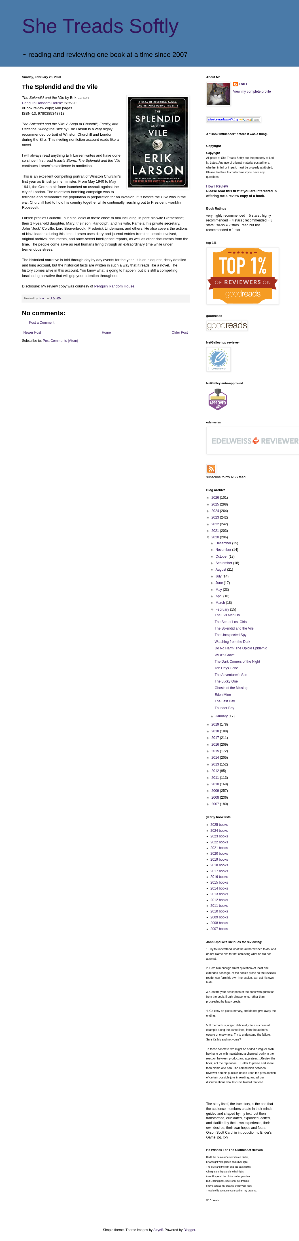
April (219, 596)
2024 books (219, 831)
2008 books (219, 923)
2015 (215, 751)
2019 (215, 724)
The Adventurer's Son (231, 675)
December (223, 543)
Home (106, 332)
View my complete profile (252, 91)
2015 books (219, 882)
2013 (215, 764)
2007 (215, 804)
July (218, 576)
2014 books (219, 888)
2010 (215, 784)
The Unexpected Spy (230, 635)
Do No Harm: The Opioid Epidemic (241, 648)
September (224, 563)
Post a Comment (41, 323)
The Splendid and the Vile (234, 628)
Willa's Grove (224, 655)
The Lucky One (226, 681)
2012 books (219, 900)
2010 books (219, 911)
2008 (215, 797)
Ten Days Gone (226, 668)
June (219, 583)
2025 (215, 504)
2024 (215, 511)
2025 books (219, 825)
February (222, 609)
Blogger (189, 1230)
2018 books (219, 865)
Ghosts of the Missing (231, 688)
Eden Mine (223, 695)
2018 (215, 731)
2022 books (219, 842)
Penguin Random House (42, 103)
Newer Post (32, 332)
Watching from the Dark (232, 642)
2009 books (219, 917)
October (221, 556)
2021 (215, 531)
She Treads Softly (100, 26)
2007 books (219, 929)
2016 (215, 745)
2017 (215, 738)
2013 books (219, 894)
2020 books (219, 854)
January (221, 716)
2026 (215, 498)
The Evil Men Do (227, 615)
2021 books (219, 848)
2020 (215, 537)
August (221, 570)
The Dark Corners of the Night (237, 662)
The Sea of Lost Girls (231, 622)
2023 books (219, 836)
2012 (215, 771)
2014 (215, 758)
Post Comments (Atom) (60, 341)
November (223, 550)
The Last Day (225, 701)
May (219, 590)
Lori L (243, 84)
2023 (215, 517)
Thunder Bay (224, 708)
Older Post (180, 332)
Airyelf (158, 1230)
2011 (215, 778)
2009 (215, 791)
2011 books (219, 906)
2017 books (219, 871)
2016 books (219, 877)
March (220, 603)
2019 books (219, 860)
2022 (215, 524)
